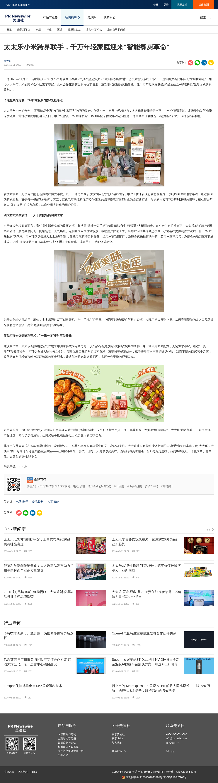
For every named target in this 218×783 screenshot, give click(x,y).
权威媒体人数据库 (68, 746)
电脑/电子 (22, 501)
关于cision (118, 738)
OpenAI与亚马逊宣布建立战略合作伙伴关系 (144, 633)
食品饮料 (38, 501)
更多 (210, 529)
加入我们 (117, 742)
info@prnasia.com (176, 738)
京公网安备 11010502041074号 (141, 777)
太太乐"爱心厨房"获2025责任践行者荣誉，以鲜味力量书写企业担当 (146, 594)
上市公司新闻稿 (116, 29)
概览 (9, 29)
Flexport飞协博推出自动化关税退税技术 (33, 686)
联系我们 (109, 17)
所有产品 (63, 755)
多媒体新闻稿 (94, 29)
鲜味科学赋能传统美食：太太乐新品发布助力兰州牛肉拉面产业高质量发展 (39, 568)
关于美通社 (121, 726)
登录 (166, 4)
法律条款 (9, 771)
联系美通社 (175, 726)
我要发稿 (182, 4)
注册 (155, 4)
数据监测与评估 (67, 742)
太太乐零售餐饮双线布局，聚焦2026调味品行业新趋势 (145, 542)
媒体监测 (203, 4)
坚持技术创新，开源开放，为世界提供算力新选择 (39, 636)
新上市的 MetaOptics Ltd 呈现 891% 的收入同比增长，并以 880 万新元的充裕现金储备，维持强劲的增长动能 (161, 688)
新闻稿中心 (72, 17)
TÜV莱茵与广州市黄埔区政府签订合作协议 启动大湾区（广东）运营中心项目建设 (37, 662)
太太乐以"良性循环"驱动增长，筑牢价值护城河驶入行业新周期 (146, 568)
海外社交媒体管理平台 (71, 750)
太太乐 (7, 61)
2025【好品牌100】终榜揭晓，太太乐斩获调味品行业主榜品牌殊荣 (38, 594)
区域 (59, 29)
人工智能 (53, 501)
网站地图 (23, 771)
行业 (49, 29)
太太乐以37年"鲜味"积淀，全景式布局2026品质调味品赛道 (37, 542)
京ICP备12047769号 (175, 777)
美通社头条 (74, 29)
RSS (35, 771)
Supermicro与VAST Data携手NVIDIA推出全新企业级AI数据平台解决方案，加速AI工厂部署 (145, 662)
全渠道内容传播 (67, 738)
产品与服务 (50, 17)
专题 (38, 29)
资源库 (91, 17)
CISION (180, 771)
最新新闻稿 (23, 29)
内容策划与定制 (67, 734)
